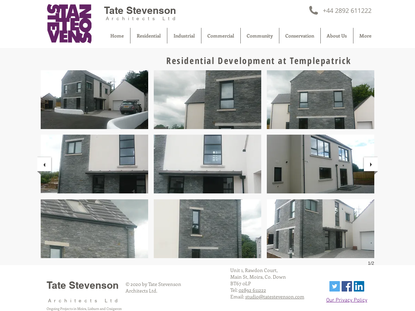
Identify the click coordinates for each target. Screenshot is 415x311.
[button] (94, 99)
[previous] (44, 164)
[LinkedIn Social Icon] (359, 286)
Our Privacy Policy (346, 300)
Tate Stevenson (140, 10)
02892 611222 (252, 290)
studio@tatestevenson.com (274, 296)
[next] (371, 164)
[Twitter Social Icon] (334, 286)
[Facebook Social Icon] (347, 286)
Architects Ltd (142, 18)
